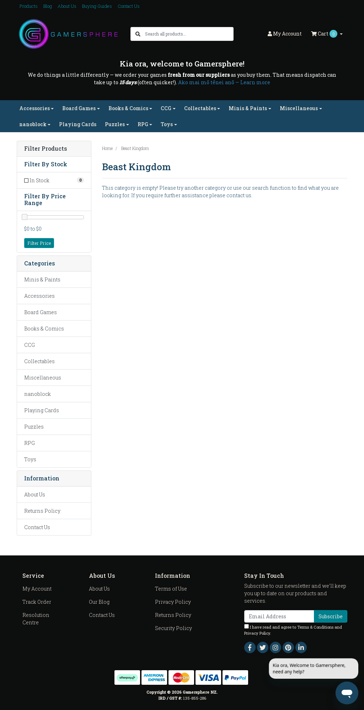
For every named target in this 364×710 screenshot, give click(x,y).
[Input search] (189, 34)
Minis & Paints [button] (248, 108)
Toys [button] (167, 124)
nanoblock (37, 394)
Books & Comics (44, 328)
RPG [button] (143, 124)
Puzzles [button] (115, 124)
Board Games (40, 312)
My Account (37, 588)
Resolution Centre (35, 619)
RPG (29, 443)
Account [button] (285, 33)
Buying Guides (97, 6)
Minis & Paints (42, 279)
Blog (47, 6)
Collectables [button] (200, 108)
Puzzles (34, 426)
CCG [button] (166, 108)
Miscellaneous (42, 377)
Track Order (36, 601)
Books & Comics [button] (128, 108)
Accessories (39, 295)
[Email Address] (279, 616)
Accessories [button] (34, 108)
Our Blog (99, 601)
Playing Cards (77, 124)
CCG (29, 344)
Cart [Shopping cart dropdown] (324, 34)
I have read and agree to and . (293, 630)
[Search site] (138, 34)
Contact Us (129, 6)
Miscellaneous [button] (299, 108)
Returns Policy (42, 510)
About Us (67, 6)
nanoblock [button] (33, 124)
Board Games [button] (79, 108)
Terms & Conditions (315, 627)
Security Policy (173, 628)
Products (29, 6)
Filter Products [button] (45, 148)
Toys (30, 459)
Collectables (39, 361)
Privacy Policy (173, 601)
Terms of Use (171, 588)
